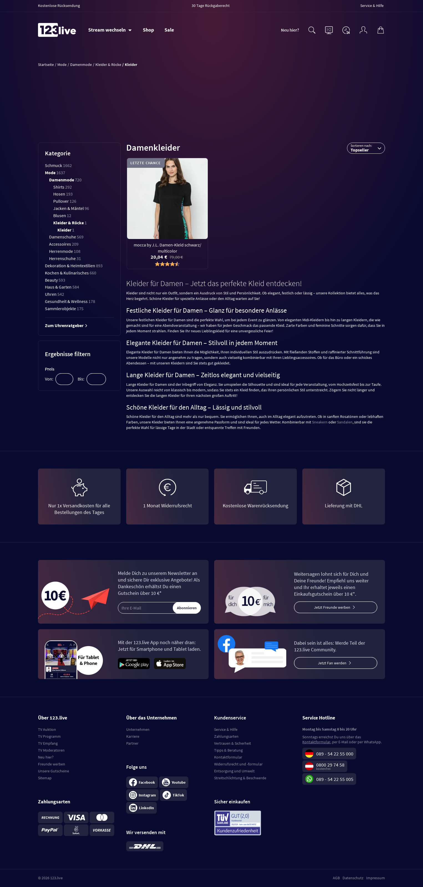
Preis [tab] (49, 369)
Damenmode (65, 179)
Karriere (132, 736)
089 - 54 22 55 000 (334, 753)
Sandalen (345, 422)
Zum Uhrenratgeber (66, 325)
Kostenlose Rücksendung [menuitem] (59, 5)
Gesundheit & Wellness (70, 301)
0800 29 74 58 (330, 765)
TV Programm (49, 736)
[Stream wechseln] (110, 30)
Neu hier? (290, 30)
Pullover (64, 201)
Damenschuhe (66, 237)
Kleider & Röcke (70, 222)
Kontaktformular (228, 757)
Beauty (55, 280)
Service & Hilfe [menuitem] (372, 5)
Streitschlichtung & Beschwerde (240, 777)
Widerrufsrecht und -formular (238, 764)
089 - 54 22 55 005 (334, 779)
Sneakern (320, 422)
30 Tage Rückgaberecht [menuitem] (211, 5)
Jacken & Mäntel (71, 208)
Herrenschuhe (65, 258)
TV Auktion (47, 729)
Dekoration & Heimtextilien (74, 265)
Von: (49, 379)
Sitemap (45, 777)
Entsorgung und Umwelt (234, 770)
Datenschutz (353, 877)
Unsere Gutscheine (53, 770)
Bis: (81, 379)
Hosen (63, 194)
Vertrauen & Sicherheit (232, 743)
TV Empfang (48, 743)
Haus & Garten (62, 287)
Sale (169, 30)
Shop (148, 30)
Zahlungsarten (226, 736)
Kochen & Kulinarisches (70, 273)
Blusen (62, 215)
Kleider (65, 230)
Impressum (375, 877)
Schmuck (58, 165)
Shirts (62, 187)
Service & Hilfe (225, 729)
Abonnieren (187, 607)
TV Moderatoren (51, 750)
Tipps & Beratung (228, 750)
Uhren (54, 294)
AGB (336, 877)
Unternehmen (138, 729)
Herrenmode (64, 251)
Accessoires (63, 244)
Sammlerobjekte (64, 308)
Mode (55, 172)
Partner (132, 743)
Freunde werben (51, 764)
